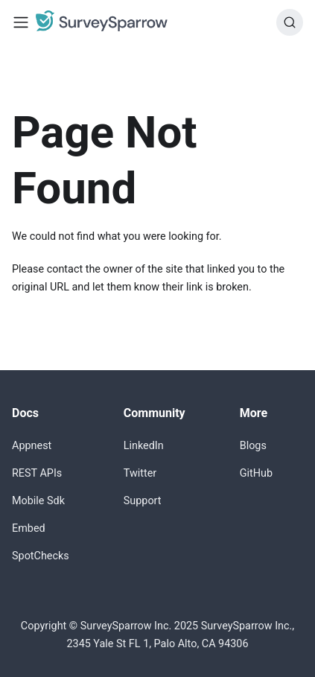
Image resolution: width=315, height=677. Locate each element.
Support (143, 501)
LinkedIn (144, 445)
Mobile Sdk (38, 501)
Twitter (140, 473)
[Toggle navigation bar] (21, 22)
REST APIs (37, 473)
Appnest (31, 445)
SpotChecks (40, 556)
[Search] (289, 22)
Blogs (253, 445)
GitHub (256, 473)
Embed (28, 528)
